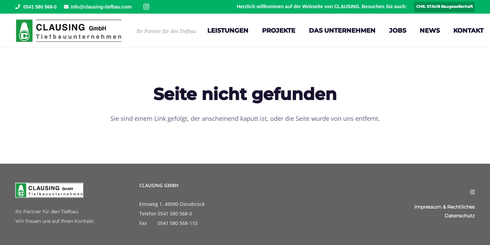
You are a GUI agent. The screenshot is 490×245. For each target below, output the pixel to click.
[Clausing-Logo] (68, 31)
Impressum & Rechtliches (444, 207)
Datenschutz (459, 216)
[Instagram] (146, 7)
